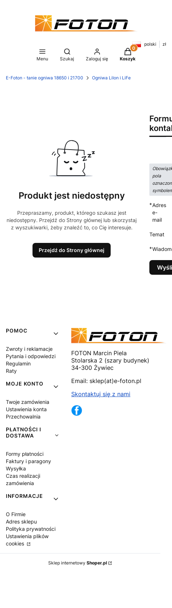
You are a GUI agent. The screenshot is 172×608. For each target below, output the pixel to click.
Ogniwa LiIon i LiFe (111, 77)
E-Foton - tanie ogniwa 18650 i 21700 (44, 77)
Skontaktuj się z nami (100, 394)
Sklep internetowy (77, 563)
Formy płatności (24, 454)
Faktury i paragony (28, 461)
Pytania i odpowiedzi (31, 356)
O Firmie (16, 514)
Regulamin (18, 363)
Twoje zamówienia (27, 402)
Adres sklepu (21, 521)
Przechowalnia (23, 416)
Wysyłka (16, 468)
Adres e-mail (159, 212)
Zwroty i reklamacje (29, 349)
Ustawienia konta (26, 409)
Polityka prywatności (31, 529)
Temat (156, 234)
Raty (11, 371)
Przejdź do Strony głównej (71, 250)
